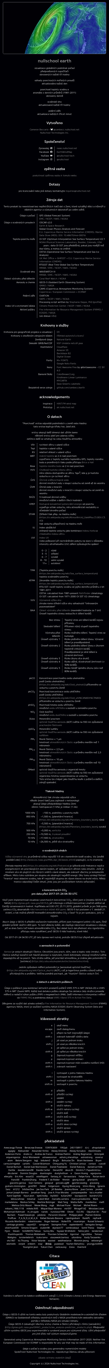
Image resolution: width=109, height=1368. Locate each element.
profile (97, 302)
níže (53, 315)
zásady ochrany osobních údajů (54, 1357)
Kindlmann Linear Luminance (72, 377)
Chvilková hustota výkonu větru (55, 469)
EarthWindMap (64, 151)
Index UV (44, 537)
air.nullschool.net (65, 407)
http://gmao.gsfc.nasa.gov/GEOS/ (30, 903)
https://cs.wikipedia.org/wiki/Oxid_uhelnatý (62, 684)
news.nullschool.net (67, 148)
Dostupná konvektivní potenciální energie (60, 504)
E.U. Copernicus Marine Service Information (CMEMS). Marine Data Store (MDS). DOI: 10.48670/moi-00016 (70, 233)
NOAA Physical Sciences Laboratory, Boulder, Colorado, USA (70, 242)
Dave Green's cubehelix (68, 383)
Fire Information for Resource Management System (71, 1003)
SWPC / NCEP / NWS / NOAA (54, 298)
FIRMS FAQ (26, 997)
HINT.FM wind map (66, 403)
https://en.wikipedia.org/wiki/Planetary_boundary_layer (68, 819)
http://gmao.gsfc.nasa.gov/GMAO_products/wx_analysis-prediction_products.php (48, 1327)
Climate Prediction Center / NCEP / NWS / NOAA (64, 305)
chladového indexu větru (51, 533)
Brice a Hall (88, 462)
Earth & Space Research (51, 225)
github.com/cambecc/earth (71, 387)
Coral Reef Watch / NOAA (52, 278)
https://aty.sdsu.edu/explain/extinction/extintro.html (59, 961)
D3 (58, 331)
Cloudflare (62, 346)
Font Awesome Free (67, 367)
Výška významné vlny (16, 856)
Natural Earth (64, 339)
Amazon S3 (62, 350)
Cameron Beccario (39, 129)
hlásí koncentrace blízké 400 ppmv (48, 909)
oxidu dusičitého (57, 715)
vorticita (56, 830)
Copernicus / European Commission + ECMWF (62, 291)
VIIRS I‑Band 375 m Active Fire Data (72, 997)
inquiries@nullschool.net (78, 190)
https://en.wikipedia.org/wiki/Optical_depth (30, 970)
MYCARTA (62, 380)
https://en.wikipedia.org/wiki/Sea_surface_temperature (68, 573)
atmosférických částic (61, 742)
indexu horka (89, 530)
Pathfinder (84, 593)
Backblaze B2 (64, 353)
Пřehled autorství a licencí (70, 335)
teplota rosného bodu (50, 466)
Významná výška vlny (50, 600)
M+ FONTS (62, 360)
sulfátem (43, 735)
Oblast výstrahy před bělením (54, 610)
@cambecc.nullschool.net (66, 129)
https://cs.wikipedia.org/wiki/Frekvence (48, 865)
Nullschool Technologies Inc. (54, 132)
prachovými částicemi (50, 725)
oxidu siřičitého (57, 708)
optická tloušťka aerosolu (52, 721)
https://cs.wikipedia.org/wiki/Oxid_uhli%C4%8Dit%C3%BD (70, 697)
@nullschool (63, 159)
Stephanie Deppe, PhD (80, 302)
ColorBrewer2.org (65, 374)
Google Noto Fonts (66, 363)
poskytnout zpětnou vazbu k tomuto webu (54, 175)
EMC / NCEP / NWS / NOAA (53, 218)
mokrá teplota (46, 455)
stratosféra (58, 837)
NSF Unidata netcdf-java (70, 343)
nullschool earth (54, 60)
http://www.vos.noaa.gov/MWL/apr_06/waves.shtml (48, 859)
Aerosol (8, 951)
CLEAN (59, 1295)
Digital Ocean (64, 356)
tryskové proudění (61, 834)
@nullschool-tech (65, 155)
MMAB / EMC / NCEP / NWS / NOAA (58, 267)
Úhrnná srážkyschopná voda (54, 479)
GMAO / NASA (46, 285)
